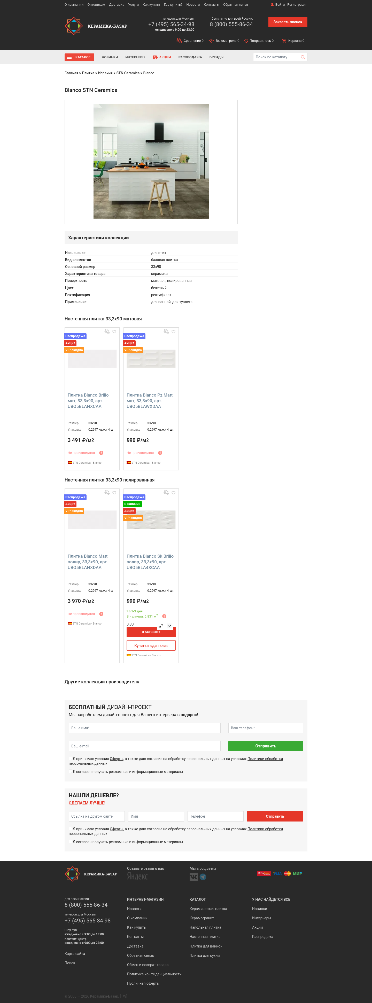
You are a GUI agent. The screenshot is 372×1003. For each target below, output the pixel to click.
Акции (165, 57)
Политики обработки (265, 759)
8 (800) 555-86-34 (231, 24)
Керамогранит (202, 918)
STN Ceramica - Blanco (85, 462)
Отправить (265, 746)
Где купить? (173, 4)
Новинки (110, 57)
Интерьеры (135, 57)
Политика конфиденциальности (154, 974)
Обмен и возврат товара (147, 965)
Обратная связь (235, 4)
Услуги (133, 4)
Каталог (82, 57)
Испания (105, 73)
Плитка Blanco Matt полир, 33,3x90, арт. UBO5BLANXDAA (88, 562)
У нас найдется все (271, 899)
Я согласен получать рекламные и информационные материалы (128, 772)
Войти (280, 4)
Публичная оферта (143, 983)
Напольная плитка (205, 927)
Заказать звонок (288, 22)
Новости (193, 4)
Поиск (70, 963)
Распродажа (190, 57)
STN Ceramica (128, 73)
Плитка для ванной (206, 946)
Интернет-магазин (145, 899)
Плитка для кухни (205, 955)
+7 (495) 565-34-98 (171, 24)
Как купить (151, 4)
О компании (74, 4)
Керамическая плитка (208, 909)
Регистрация (297, 4)
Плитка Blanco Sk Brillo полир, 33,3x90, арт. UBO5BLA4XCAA (150, 562)
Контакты (211, 4)
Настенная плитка (205, 937)
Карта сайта (75, 954)
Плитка (88, 73)
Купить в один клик (151, 646)
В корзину (151, 632)
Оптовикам (96, 4)
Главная (71, 73)
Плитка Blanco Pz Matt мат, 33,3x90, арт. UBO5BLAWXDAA (150, 400)
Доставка (116, 4)
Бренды (216, 57)
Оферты (116, 759)
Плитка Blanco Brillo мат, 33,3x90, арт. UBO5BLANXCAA (88, 400)
